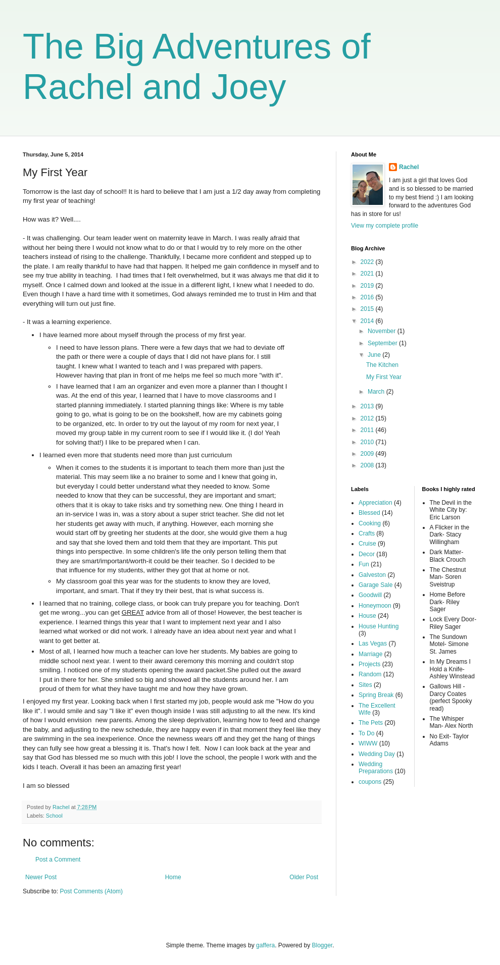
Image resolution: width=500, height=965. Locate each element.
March (377, 391)
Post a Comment (57, 859)
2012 (368, 418)
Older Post (303, 877)
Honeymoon (375, 605)
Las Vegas (373, 643)
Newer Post (41, 877)
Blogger (322, 945)
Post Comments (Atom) (91, 891)
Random (370, 674)
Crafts (367, 533)
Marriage (370, 654)
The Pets (371, 722)
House (367, 615)
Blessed (369, 512)
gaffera (265, 945)
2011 (368, 430)
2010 (368, 442)
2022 (368, 261)
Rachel (409, 167)
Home (173, 877)
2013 (368, 406)
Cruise (367, 543)
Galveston (372, 574)
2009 (368, 453)
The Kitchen (382, 364)
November (382, 331)
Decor (367, 554)
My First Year (384, 377)
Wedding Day (377, 754)
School (54, 816)
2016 (368, 297)
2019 (368, 285)
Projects (369, 664)
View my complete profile (384, 225)
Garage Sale (375, 584)
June (375, 354)
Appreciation (375, 502)
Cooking (370, 523)
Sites (365, 684)
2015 (368, 308)
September (383, 343)
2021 (368, 273)
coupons (370, 781)
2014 (368, 321)
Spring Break (376, 695)
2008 (368, 465)
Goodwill (370, 595)
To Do (366, 733)
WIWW (368, 743)
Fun (364, 564)
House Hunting (378, 626)
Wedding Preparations (376, 768)
